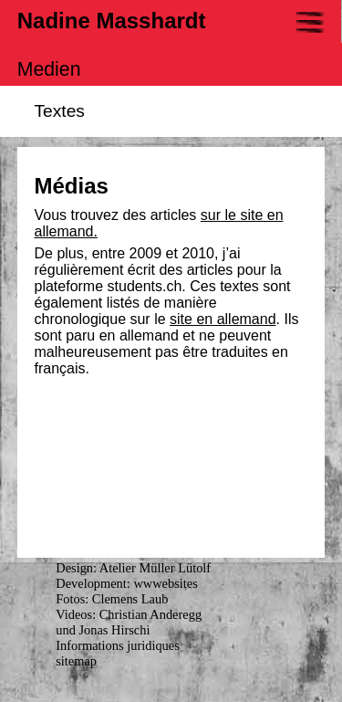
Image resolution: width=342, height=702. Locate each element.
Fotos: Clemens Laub (112, 599)
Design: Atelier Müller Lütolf (133, 568)
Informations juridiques (118, 645)
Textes (60, 110)
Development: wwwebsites (126, 583)
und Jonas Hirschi (103, 630)
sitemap (76, 661)
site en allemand (223, 319)
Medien (49, 69)
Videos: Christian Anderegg (129, 614)
